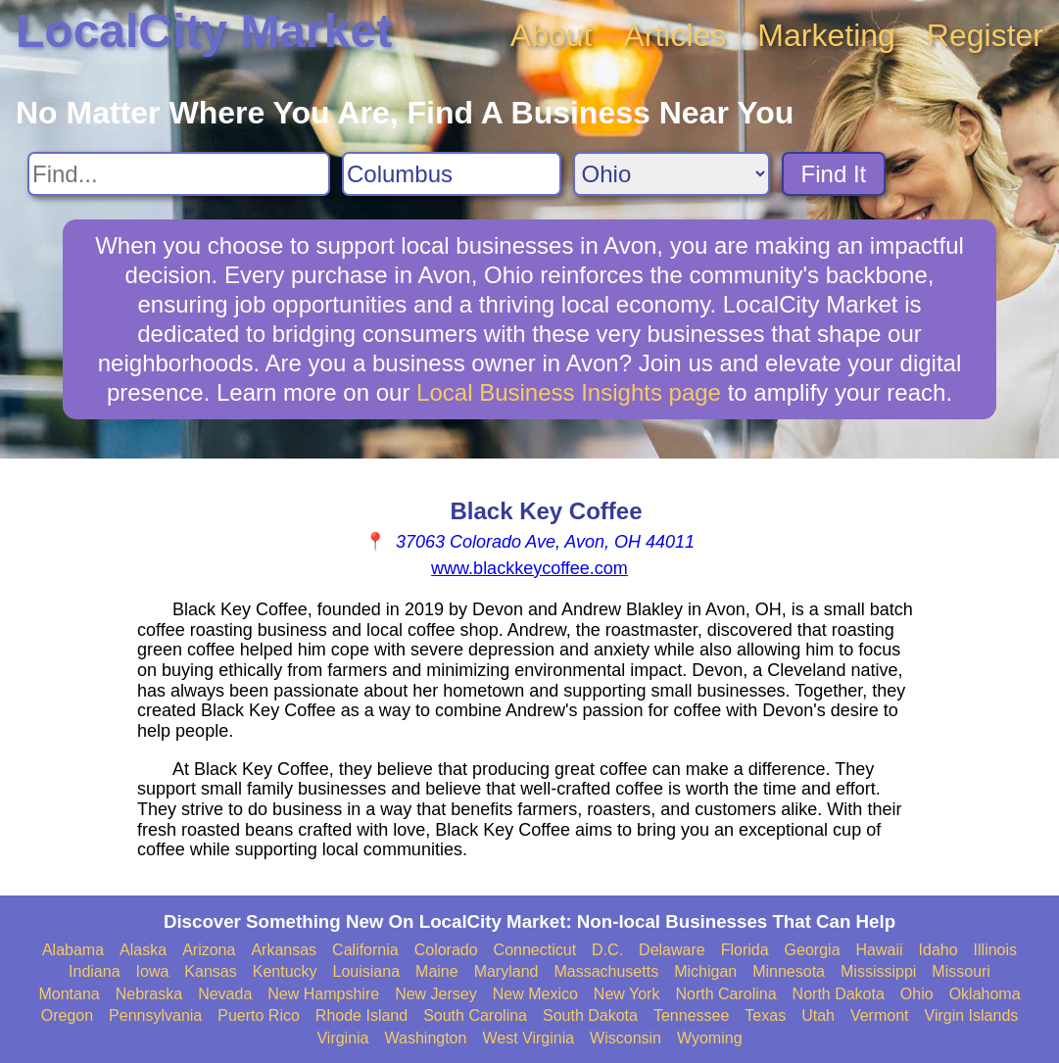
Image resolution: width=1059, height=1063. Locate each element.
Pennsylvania (155, 1015)
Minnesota (788, 971)
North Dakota (839, 994)
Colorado (446, 950)
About (551, 35)
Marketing (826, 35)
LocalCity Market (204, 31)
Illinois (995, 950)
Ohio (917, 994)
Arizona (208, 950)
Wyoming (710, 1038)
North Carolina (725, 994)
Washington (426, 1038)
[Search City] (451, 174)
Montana (68, 994)
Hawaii (879, 950)
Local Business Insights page (568, 392)
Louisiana (367, 971)
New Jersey (436, 994)
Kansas (210, 971)
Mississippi (878, 971)
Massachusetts (606, 971)
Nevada (225, 994)
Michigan (705, 971)
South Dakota (590, 1015)
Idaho (938, 950)
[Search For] (178, 174)
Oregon (67, 1015)
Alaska (143, 950)
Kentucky (285, 971)
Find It (834, 174)
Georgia (813, 950)
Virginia (342, 1038)
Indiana (94, 971)
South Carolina (475, 1015)
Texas (765, 1015)
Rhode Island (361, 1015)
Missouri (961, 971)
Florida (745, 950)
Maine (436, 971)
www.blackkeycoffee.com (529, 568)
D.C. (607, 950)
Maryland (506, 971)
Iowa (152, 971)
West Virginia (528, 1038)
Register (985, 35)
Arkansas (283, 950)
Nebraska (149, 994)
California (365, 950)
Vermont (879, 1015)
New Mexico (535, 994)
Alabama (73, 950)
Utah (818, 1015)
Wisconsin (625, 1038)
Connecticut (535, 950)
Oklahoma (985, 994)
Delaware (672, 950)
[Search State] (671, 174)
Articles (674, 35)
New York (627, 994)
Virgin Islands (972, 1015)
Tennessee (691, 1015)
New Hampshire (323, 994)
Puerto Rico (258, 1015)
